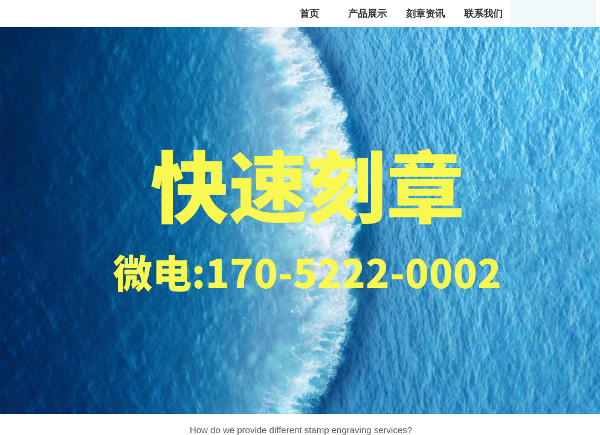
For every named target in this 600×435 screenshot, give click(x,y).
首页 (309, 13)
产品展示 (367, 13)
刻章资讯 (425, 13)
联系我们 (483, 13)
